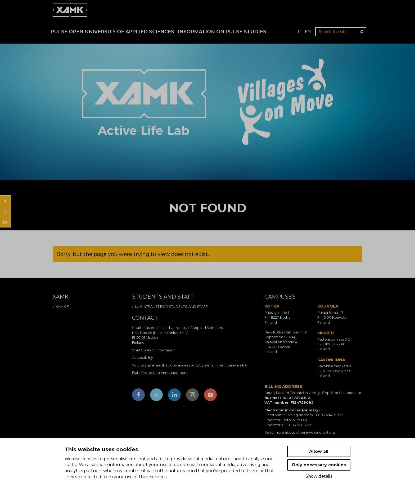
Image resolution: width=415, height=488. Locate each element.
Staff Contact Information (153, 350)
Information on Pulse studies (222, 32)
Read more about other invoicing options (299, 432)
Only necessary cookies (319, 464)
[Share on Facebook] (5, 201)
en (308, 31)
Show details (318, 476)
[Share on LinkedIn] (5, 222)
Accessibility (142, 357)
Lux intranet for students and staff (171, 306)
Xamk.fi (63, 306)
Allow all (318, 451)
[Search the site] (340, 31)
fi (300, 31)
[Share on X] (5, 211)
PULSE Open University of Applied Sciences (112, 32)
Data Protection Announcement (160, 372)
